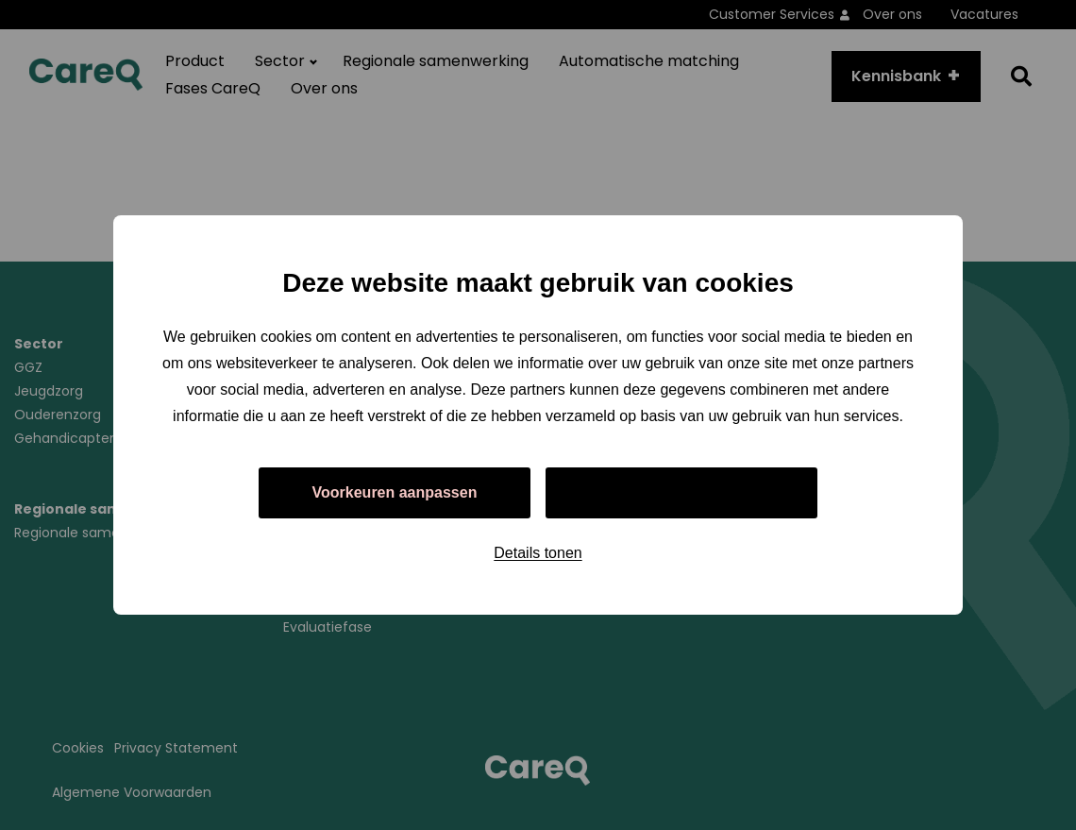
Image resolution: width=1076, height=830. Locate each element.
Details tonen (537, 553)
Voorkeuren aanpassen (395, 492)
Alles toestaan (681, 492)
